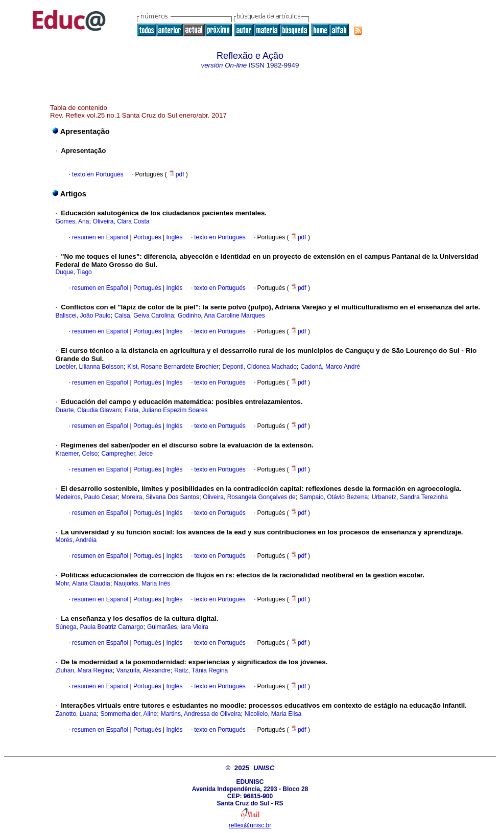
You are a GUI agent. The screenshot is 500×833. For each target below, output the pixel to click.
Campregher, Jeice (127, 453)
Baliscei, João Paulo (82, 315)
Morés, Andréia (76, 540)
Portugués (146, 237)
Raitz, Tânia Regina (201, 670)
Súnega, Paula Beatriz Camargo (99, 627)
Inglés (173, 237)
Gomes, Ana (72, 221)
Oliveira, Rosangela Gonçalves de (249, 497)
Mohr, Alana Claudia (82, 583)
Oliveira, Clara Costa (121, 221)
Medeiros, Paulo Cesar (86, 497)
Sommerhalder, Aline (129, 713)
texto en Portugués (98, 174)
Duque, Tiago (73, 272)
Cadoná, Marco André (330, 366)
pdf (177, 174)
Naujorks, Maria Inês (142, 583)
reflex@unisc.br (250, 825)
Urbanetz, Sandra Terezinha (410, 497)
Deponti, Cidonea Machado (259, 366)
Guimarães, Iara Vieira (177, 627)
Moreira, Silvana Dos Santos (160, 497)
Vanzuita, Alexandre (143, 670)
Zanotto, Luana (76, 713)
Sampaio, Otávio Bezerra (333, 497)
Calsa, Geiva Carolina (144, 315)
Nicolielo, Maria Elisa (273, 713)
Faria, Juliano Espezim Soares (166, 410)
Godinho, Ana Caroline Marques (221, 315)
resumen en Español (100, 237)
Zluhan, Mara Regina (83, 670)
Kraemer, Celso (76, 453)
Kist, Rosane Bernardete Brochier (173, 366)
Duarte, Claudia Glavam (88, 410)
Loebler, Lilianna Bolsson (89, 366)
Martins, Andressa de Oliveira (201, 713)
